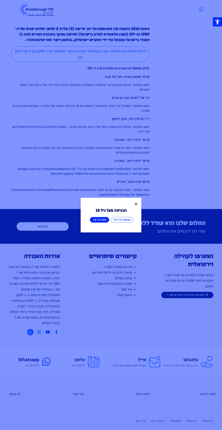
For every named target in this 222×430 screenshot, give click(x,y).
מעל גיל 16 (99, 220)
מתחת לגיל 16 (121, 220)
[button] (217, 21)
